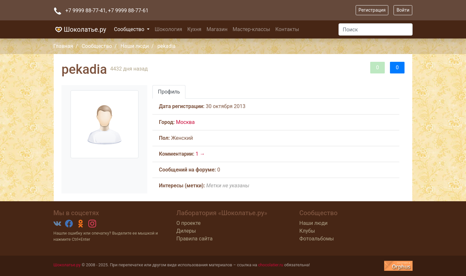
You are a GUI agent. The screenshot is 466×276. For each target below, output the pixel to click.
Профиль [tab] (169, 92)
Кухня (194, 29)
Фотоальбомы (316, 239)
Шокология (168, 29)
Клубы (307, 231)
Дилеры (186, 231)
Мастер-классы (251, 29)
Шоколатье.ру (79, 29)
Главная (63, 46)
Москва (185, 122)
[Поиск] (375, 29)
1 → (200, 154)
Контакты (287, 29)
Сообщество (130, 29)
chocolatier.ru (270, 264)
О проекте (188, 223)
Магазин (216, 29)
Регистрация (372, 10)
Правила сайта (194, 239)
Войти (402, 10)
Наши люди (135, 46)
